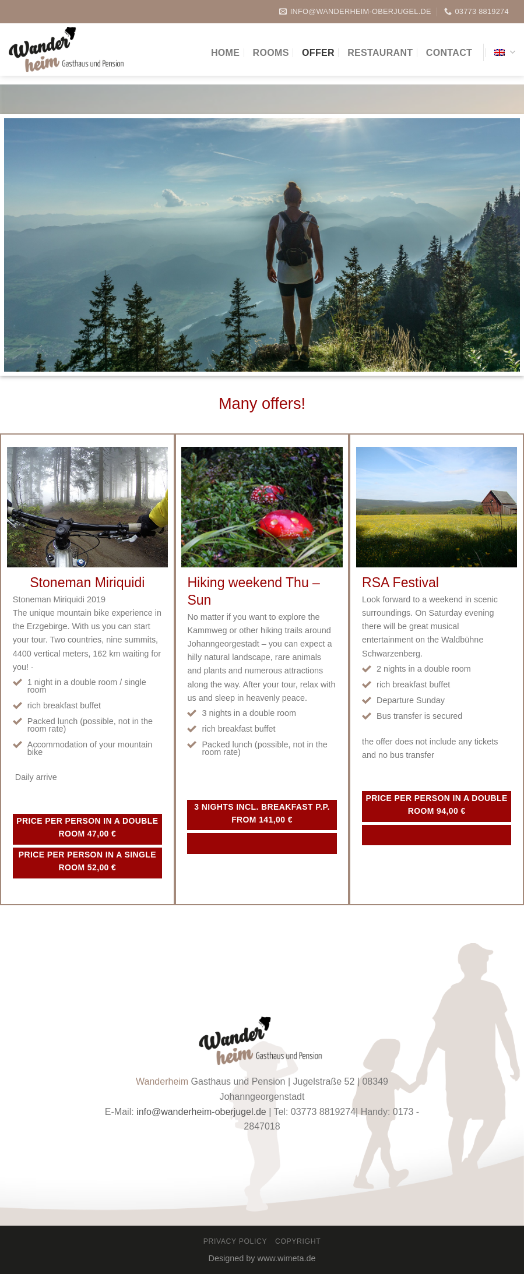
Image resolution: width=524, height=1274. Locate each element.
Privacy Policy (235, 1241)
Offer (318, 53)
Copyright (298, 1241)
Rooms (271, 53)
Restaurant (380, 53)
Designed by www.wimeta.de (262, 1258)
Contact (449, 53)
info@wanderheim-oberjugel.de (201, 1112)
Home (225, 53)
